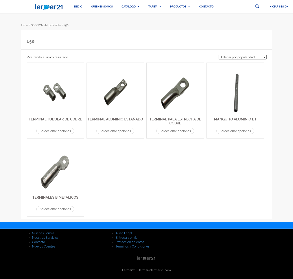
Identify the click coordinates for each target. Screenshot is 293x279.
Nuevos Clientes (43, 246)
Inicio (78, 6)
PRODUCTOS (180, 6)
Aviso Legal (124, 233)
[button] (257, 6)
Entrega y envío (126, 237)
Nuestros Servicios (45, 237)
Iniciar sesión (279, 6)
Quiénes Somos (43, 233)
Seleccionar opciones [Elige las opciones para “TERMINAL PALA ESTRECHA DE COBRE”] (175, 131)
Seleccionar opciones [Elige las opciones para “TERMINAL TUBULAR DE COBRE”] (55, 131)
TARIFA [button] (154, 6)
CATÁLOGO (131, 6)
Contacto (206, 6)
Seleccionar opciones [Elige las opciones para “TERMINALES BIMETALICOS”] (55, 209)
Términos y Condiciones (132, 246)
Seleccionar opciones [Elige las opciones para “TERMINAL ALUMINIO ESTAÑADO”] (115, 131)
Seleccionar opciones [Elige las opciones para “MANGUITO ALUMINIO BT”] (235, 131)
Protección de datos (130, 242)
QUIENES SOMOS (102, 6)
